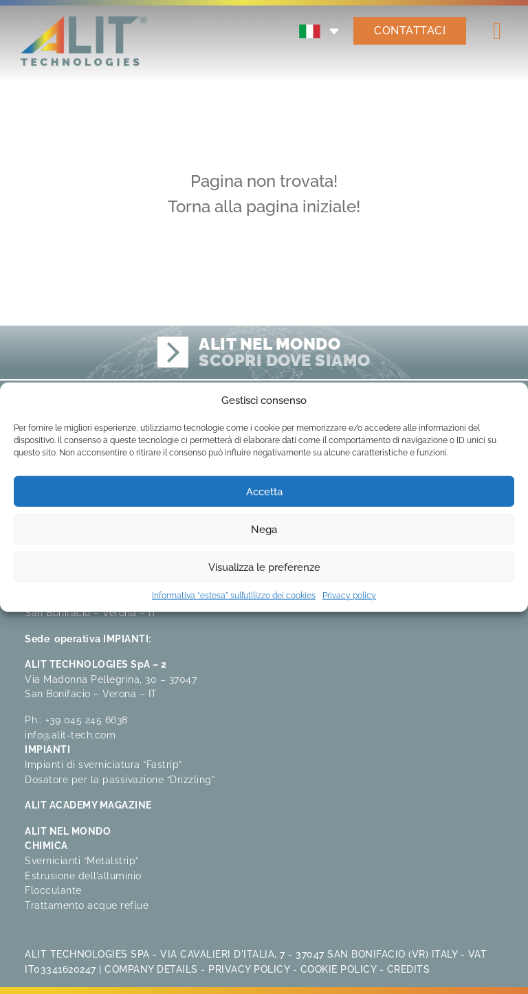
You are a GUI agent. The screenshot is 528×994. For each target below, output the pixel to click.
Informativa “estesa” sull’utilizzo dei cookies (234, 595)
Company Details (151, 969)
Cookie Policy (338, 969)
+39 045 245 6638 (86, 719)
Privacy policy (349, 595)
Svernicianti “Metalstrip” (82, 860)
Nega (264, 529)
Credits (408, 969)
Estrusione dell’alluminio (83, 875)
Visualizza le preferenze (264, 567)
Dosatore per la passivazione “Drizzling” (119, 779)
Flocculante (53, 890)
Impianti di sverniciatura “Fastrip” (103, 764)
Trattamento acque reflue (86, 905)
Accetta (264, 491)
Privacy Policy (248, 969)
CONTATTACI (410, 30)
